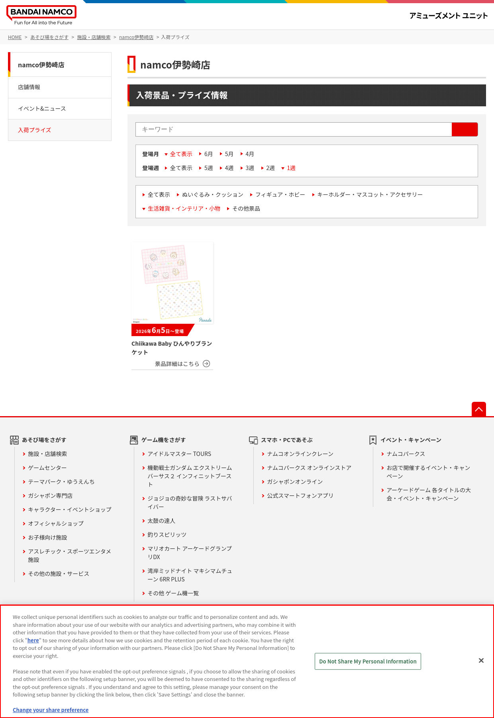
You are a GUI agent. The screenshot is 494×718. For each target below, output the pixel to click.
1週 (291, 168)
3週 (250, 168)
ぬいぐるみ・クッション (212, 194)
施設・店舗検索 (47, 454)
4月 (250, 154)
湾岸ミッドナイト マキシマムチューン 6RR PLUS (189, 575)
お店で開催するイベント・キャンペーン (428, 472)
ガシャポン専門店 (50, 495)
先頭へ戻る (479, 409)
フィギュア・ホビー (280, 194)
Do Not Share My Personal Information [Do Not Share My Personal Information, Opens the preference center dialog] (368, 661)
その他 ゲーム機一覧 (173, 593)
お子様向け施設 (47, 537)
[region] (247, 661)
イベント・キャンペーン (410, 440)
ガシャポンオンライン (295, 481)
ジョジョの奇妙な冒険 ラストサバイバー (189, 502)
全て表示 (181, 154)
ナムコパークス (405, 454)
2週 (270, 168)
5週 (208, 168)
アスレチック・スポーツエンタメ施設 (69, 555)
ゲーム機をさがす (163, 440)
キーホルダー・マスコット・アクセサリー (370, 194)
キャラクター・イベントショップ (69, 509)
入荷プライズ (34, 130)
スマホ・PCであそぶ (287, 440)
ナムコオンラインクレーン (300, 454)
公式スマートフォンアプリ (300, 495)
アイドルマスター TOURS (179, 454)
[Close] (481, 660)
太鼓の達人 (161, 520)
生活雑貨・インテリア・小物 (184, 208)
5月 (229, 154)
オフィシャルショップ (56, 523)
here (33, 640)
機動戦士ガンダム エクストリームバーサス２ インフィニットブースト (189, 476)
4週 (229, 168)
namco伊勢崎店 (41, 64)
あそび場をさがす (44, 440)
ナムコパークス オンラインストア (309, 467)
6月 (208, 154)
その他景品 (246, 208)
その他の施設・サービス (58, 573)
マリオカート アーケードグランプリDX (189, 552)
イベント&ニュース (42, 108)
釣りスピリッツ (166, 534)
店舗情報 (29, 87)
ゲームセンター (47, 467)
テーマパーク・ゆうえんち (61, 481)
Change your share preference (50, 710)
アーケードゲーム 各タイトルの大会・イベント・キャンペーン (428, 494)
